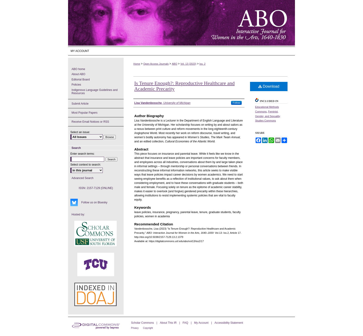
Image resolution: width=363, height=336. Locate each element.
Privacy (135, 328)
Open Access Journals (156, 63)
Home (136, 63)
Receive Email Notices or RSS (90, 121)
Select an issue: (80, 132)
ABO (174, 63)
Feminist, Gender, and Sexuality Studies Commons (267, 116)
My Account (201, 322)
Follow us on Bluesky (94, 202)
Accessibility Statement (228, 322)
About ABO (78, 74)
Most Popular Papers (84, 112)
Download (268, 86)
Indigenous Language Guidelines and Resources (95, 91)
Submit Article (80, 103)
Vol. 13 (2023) (188, 63)
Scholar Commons (143, 322)
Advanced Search (83, 178)
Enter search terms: (82, 153)
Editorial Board (81, 79)
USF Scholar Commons (95, 233)
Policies (76, 84)
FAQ (186, 322)
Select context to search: (85, 164)
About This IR (169, 322)
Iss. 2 (202, 63)
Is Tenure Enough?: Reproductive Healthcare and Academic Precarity (184, 86)
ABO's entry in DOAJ (95, 294)
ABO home (78, 69)
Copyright (148, 328)
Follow (236, 102)
